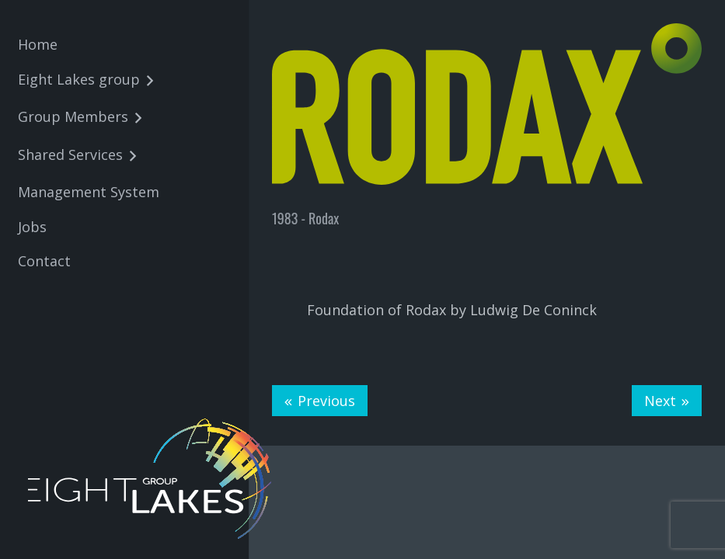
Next (660, 400)
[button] (146, 81)
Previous (326, 400)
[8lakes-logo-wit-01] (152, 479)
